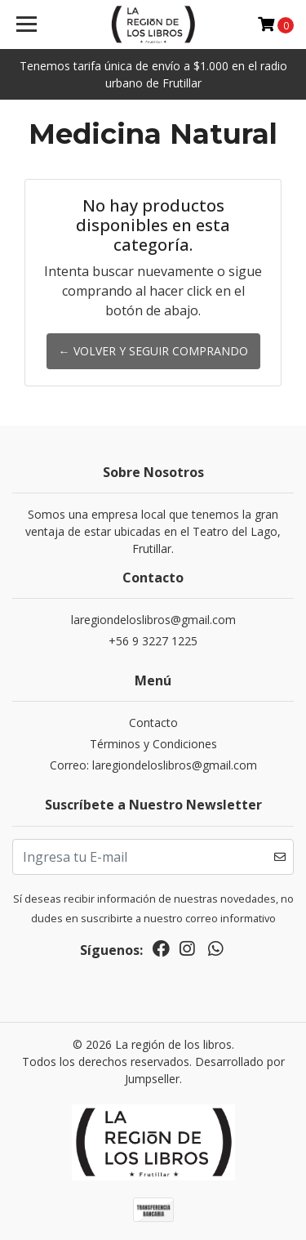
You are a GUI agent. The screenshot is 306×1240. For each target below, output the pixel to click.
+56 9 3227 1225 (153, 641)
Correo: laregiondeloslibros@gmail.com (153, 765)
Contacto (153, 722)
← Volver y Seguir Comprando (153, 351)
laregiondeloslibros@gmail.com (153, 619)
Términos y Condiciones (153, 744)
